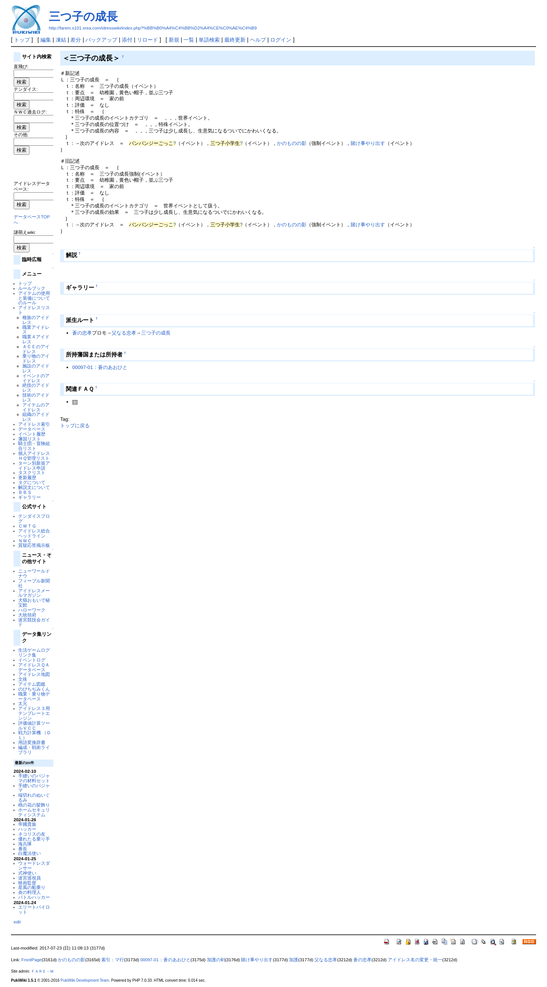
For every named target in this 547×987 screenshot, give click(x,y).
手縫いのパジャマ (34, 788)
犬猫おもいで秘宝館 (34, 602)
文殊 (22, 679)
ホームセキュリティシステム (34, 812)
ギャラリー (29, 497)
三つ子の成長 (83, 16)
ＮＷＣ (25, 540)
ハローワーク (31, 609)
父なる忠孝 (124, 333)
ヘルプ (258, 40)
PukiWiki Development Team (85, 980)
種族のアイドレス (36, 320)
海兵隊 (25, 843)
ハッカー (27, 829)
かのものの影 (291, 143)
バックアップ (101, 40)
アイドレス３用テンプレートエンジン (34, 713)
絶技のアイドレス (36, 387)
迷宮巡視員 (29, 877)
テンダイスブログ (34, 518)
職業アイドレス (36, 330)
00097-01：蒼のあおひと (99, 367)
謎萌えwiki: (25, 232)
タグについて (31, 482)
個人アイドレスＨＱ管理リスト (34, 456)
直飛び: (21, 66)
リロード (147, 40)
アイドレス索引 (34, 424)
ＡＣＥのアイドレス (36, 349)
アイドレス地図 (34, 674)
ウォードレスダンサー (34, 865)
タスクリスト (31, 472)
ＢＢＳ (25, 492)
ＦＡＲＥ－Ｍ (42, 971)
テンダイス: (25, 89)
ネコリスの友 (31, 833)
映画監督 (27, 882)
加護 (293, 959)
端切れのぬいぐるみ (34, 797)
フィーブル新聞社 (34, 583)
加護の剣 (216, 959)
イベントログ (31, 659)
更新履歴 (27, 477)
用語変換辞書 (31, 742)
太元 (22, 703)
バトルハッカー (34, 897)
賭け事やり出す (368, 143)
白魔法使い (29, 853)
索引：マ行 (112, 959)
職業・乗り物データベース (34, 696)
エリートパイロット (34, 909)
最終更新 (235, 40)
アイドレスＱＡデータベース (34, 667)
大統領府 (27, 614)
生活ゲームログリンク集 (34, 652)
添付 (127, 40)
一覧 (188, 40)
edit (17, 921)
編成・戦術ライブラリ (34, 750)
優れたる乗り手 (34, 838)
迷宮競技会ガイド (34, 622)
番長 (22, 848)
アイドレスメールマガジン (34, 593)
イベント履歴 (31, 433)
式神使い (27, 872)
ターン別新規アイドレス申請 (34, 465)
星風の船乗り (31, 887)
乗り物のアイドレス (36, 358)
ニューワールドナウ (34, 573)
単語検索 (209, 40)
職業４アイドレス (36, 339)
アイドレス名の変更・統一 (415, 959)
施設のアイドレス (36, 368)
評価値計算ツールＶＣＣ (34, 725)
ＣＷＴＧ (27, 525)
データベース (31, 429)
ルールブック (31, 288)
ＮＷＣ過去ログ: (30, 111)
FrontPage (31, 959)
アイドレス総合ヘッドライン (34, 533)
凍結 (61, 40)
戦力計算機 (29, 732)
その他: (21, 134)
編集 (45, 40)
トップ (22, 40)
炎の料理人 (29, 892)
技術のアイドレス (36, 397)
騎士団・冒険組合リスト (34, 446)
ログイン (280, 40)
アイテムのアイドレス (36, 407)
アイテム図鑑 (31, 684)
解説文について (34, 487)
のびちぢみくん (34, 689)
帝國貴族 (27, 824)
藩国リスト (29, 438)
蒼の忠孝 (82, 333)
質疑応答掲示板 (34, 545)
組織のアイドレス (36, 417)
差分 (75, 40)
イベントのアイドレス (36, 378)
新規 (174, 40)
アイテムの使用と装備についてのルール (34, 298)
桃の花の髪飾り (34, 804)
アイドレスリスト (34, 310)
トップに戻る (75, 425)
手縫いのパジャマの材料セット (34, 778)
